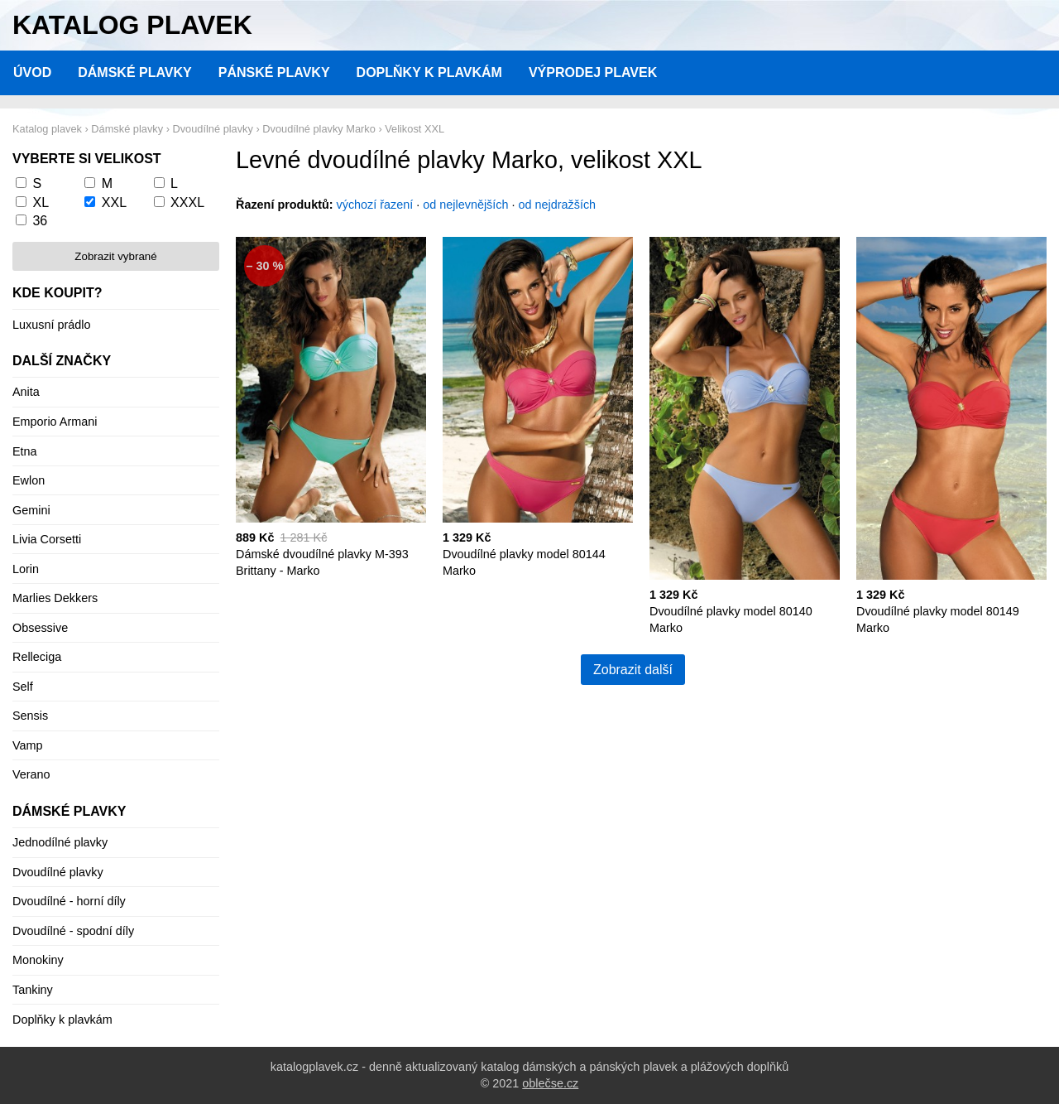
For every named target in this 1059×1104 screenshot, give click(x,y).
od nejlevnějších (465, 204)
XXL (114, 202)
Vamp (27, 745)
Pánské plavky (274, 72)
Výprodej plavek (593, 72)
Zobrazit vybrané (115, 256)
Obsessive (40, 627)
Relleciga (36, 656)
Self (22, 686)
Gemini (31, 510)
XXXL (187, 202)
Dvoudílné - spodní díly (73, 931)
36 (39, 221)
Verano (31, 774)
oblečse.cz (550, 1083)
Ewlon (28, 480)
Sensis (30, 715)
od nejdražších (558, 204)
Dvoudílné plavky (57, 872)
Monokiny (38, 960)
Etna (24, 451)
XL (40, 202)
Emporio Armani (54, 421)
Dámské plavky (135, 72)
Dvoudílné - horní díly (69, 901)
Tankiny (32, 989)
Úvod (32, 72)
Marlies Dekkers (55, 598)
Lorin (25, 569)
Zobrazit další (633, 670)
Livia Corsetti (46, 539)
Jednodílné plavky (60, 842)
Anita (26, 391)
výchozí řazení (375, 204)
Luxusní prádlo (51, 324)
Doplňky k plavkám (429, 72)
